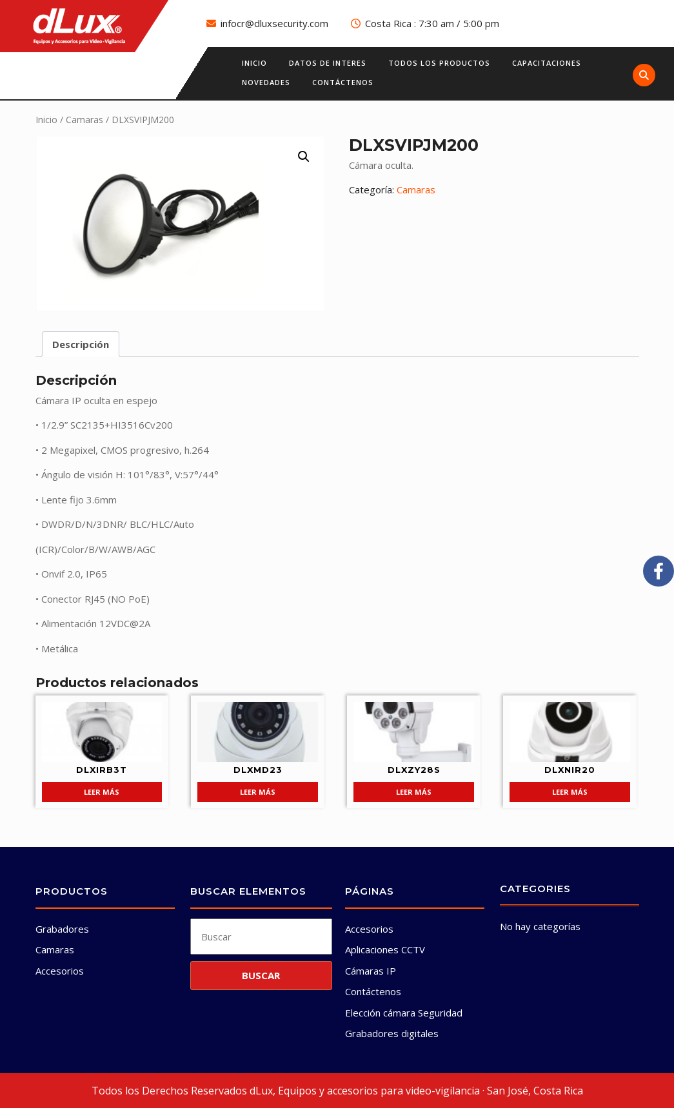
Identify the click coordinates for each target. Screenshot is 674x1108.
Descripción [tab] (80, 344)
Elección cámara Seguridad (403, 1012)
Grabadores (62, 928)
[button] (303, 156)
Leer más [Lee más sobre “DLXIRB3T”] (101, 792)
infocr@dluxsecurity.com (274, 23)
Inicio (254, 63)
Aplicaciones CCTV (385, 949)
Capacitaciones (546, 63)
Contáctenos (342, 82)
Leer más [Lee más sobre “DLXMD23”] (257, 792)
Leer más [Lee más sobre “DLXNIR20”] (570, 792)
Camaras (84, 119)
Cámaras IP (370, 970)
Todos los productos (439, 63)
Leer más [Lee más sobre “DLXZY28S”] (413, 792)
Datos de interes (327, 63)
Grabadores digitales (392, 1033)
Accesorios (59, 970)
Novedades (266, 82)
